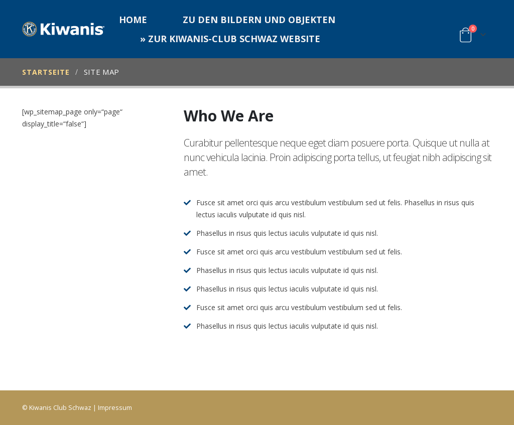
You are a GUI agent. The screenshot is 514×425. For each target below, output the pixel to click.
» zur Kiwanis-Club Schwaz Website (230, 39)
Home (133, 20)
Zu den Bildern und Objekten (259, 20)
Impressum (115, 407)
